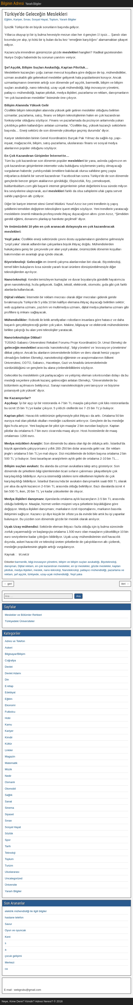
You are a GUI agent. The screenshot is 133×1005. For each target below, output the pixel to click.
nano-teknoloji (52, 570)
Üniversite (11, 884)
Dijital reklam (25, 566)
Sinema (9, 807)
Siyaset (9, 814)
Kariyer (17, 19)
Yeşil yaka (76, 574)
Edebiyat (10, 692)
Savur (8, 924)
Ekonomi (10, 705)
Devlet (9, 666)
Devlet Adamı (13, 673)
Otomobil (10, 788)
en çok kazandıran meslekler (52, 566)
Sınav (26, 19)
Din (7, 679)
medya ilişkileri (23, 570)
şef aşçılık (20, 574)
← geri (8, 583)
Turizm (9, 865)
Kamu (8, 724)
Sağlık (8, 795)
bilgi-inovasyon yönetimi (42, 561)
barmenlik (21, 561)
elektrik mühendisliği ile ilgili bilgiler (26, 911)
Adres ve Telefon (15, 641)
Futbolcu (10, 711)
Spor (7, 839)
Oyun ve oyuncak (15, 930)
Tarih (8, 846)
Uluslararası (12, 871)
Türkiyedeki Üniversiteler (20, 621)
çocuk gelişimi (13, 956)
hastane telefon (14, 917)
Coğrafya (10, 660)
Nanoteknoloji (70, 570)
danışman (10, 566)
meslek (38, 570)
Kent (7, 936)
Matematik (11, 763)
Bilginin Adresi (12, 3)
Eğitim (8, 19)
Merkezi (9, 962)
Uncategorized (13, 878)
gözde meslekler (101, 566)
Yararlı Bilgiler (67, 19)
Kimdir (9, 737)
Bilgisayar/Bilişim (15, 653)
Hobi (7, 718)
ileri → (125, 583)
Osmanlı (10, 782)
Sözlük (9, 833)
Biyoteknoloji (108, 561)
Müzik (8, 769)
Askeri (8, 647)
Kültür (8, 743)
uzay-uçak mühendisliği (54, 574)
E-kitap (9, 686)
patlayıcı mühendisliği (93, 570)
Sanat (8, 801)
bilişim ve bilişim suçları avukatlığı (79, 561)
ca (6, 968)
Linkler (9, 750)
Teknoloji (10, 852)
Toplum (53, 19)
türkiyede (33, 574)
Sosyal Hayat (40, 19)
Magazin (10, 756)
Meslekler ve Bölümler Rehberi (23, 614)
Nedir (8, 775)
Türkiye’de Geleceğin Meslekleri (35, 14)
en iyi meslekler (80, 566)
